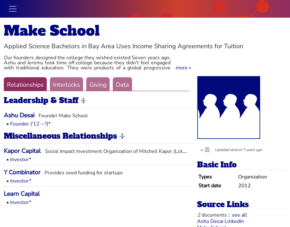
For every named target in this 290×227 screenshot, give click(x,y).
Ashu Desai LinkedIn (220, 221)
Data (122, 85)
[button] (183, 67)
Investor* (20, 159)
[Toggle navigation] (12, 9)
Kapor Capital (22, 151)
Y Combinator (22, 172)
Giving (97, 85)
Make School (52, 30)
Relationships (25, 85)
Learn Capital (22, 194)
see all (239, 215)
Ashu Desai (19, 115)
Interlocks (66, 85)
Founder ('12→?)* (30, 123)
